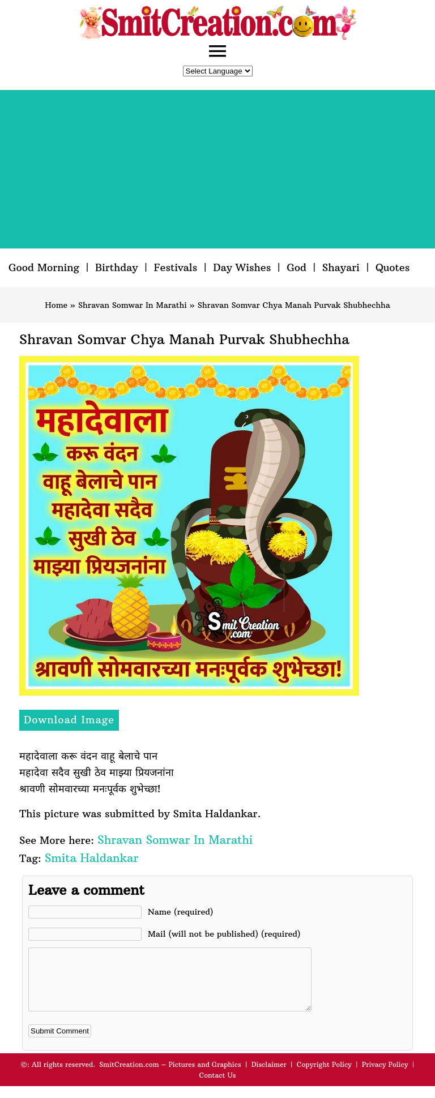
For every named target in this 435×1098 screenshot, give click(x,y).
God (296, 267)
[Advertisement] (217, 169)
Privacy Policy (385, 1076)
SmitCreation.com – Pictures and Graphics (170, 1076)
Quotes (393, 267)
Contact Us (217, 1087)
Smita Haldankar (91, 858)
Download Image (69, 719)
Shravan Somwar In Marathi (132, 305)
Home (56, 305)
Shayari (341, 267)
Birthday (116, 267)
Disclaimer (269, 1076)
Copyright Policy (324, 1076)
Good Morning (43, 267)
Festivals (175, 267)
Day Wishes (242, 267)
